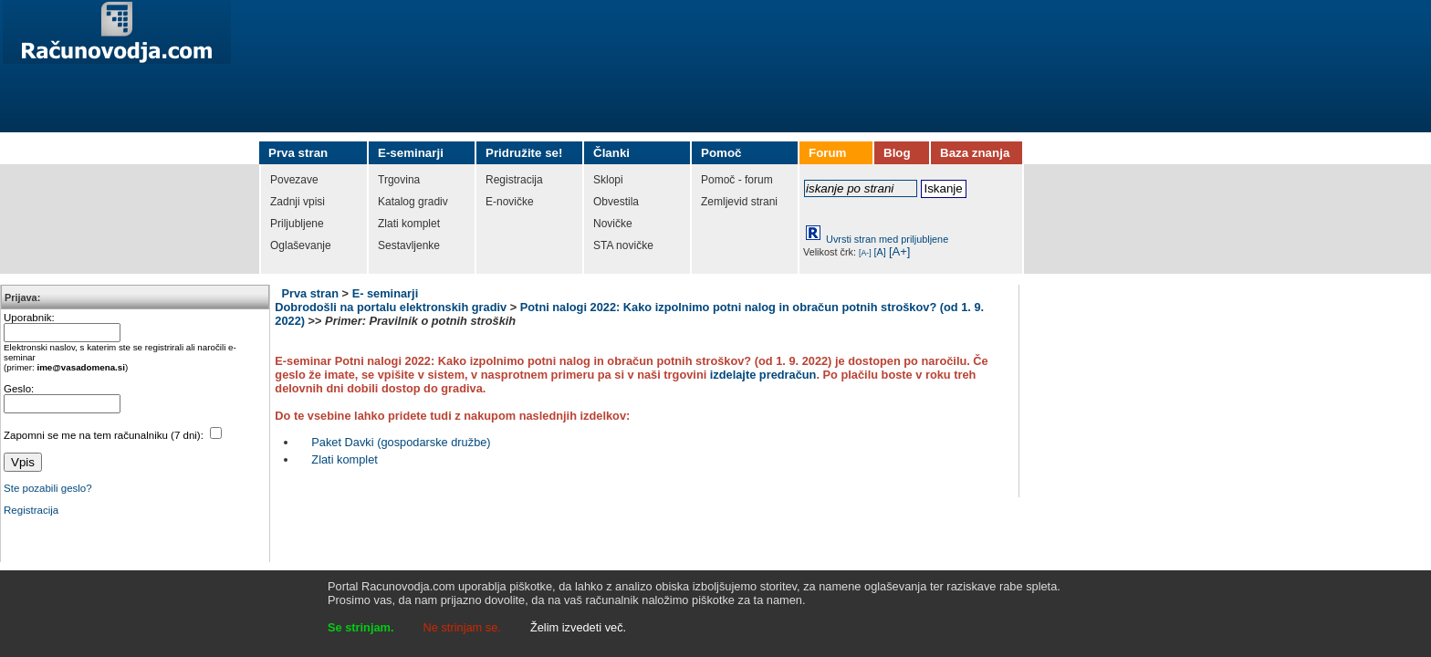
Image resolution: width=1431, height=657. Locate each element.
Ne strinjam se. (462, 627)
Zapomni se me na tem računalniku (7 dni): (105, 435)
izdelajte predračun (763, 374)
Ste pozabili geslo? (48, 488)
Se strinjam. (361, 627)
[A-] (865, 252)
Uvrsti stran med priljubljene (887, 239)
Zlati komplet (344, 459)
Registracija (31, 510)
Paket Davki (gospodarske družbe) (400, 442)
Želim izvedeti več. (578, 627)
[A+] (900, 251)
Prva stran (310, 293)
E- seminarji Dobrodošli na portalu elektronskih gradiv (391, 300)
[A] (880, 251)
